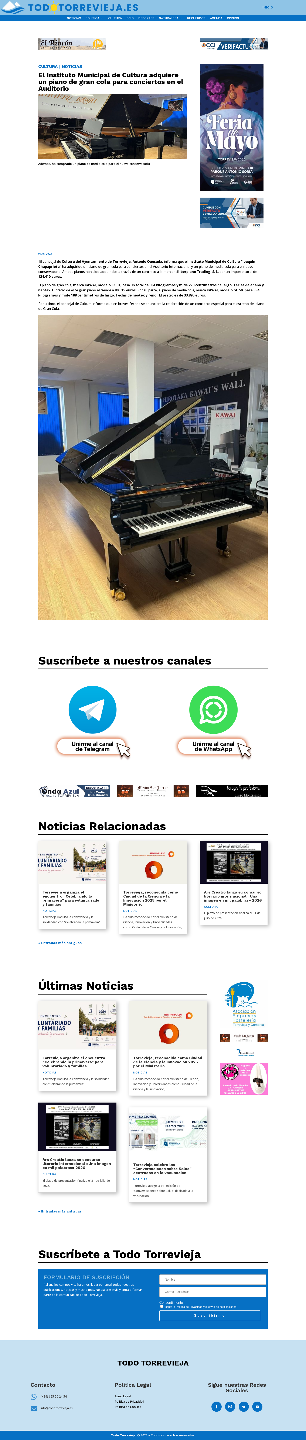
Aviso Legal (123, 1396)
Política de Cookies (128, 1407)
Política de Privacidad (189, 1306)
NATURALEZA (168, 18)
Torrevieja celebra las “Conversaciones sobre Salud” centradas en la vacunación (162, 1168)
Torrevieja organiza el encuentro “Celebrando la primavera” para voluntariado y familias (70, 898)
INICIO (267, 7)
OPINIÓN (233, 18)
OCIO (130, 18)
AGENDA (216, 18)
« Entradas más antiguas (60, 943)
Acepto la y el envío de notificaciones (198, 1306)
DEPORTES (146, 18)
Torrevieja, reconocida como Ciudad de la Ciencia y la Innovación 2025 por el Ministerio (150, 898)
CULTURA (115, 18)
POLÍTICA (92, 18)
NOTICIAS (74, 18)
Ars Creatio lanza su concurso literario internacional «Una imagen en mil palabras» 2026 (233, 896)
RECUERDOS (196, 18)
